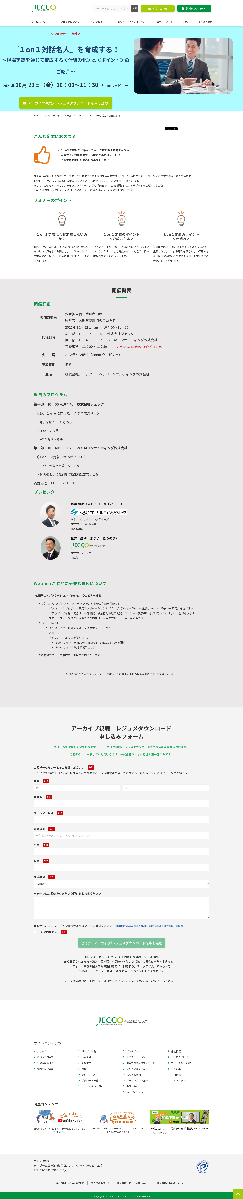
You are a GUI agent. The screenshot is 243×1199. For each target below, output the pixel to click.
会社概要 (176, 1051)
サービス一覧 (38, 21)
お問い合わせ (159, 8)
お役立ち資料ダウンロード (141, 1063)
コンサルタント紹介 (92, 1086)
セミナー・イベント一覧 (131, 21)
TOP (36, 115)
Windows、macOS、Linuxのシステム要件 (100, 642)
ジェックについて (70, 21)
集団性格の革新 (45, 1068)
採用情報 (176, 1074)
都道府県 (39, 877)
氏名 (36, 781)
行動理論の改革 (45, 1063)
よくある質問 (205, 21)
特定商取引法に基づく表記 (70, 1183)
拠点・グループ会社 (181, 1063)
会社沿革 (176, 1068)
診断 (84, 1068)
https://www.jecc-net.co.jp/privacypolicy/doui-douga (149, 926)
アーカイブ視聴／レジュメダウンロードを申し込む (68, 103)
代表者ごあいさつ (180, 1057)
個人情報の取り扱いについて (172, 1183)
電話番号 (39, 829)
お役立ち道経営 (45, 1057)
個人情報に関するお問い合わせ (133, 1183)
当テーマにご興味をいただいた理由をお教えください (67, 893)
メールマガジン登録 (137, 1080)
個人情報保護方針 (100, 1183)
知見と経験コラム (136, 1068)
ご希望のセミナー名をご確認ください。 (59, 767)
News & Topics (135, 1092)
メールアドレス (43, 813)
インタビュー (98, 21)
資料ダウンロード (196, 8)
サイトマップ (178, 1080)
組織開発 (86, 1063)
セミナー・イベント (137, 1057)
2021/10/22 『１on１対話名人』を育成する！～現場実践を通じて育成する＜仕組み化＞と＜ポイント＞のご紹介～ (112, 773)
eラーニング (88, 1074)
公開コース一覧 (165, 21)
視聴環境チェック (85, 647)
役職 (36, 861)
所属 (36, 845)
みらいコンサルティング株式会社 (124, 374)
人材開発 (86, 1057)
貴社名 (38, 797)
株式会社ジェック (78, 374)
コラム (186, 21)
